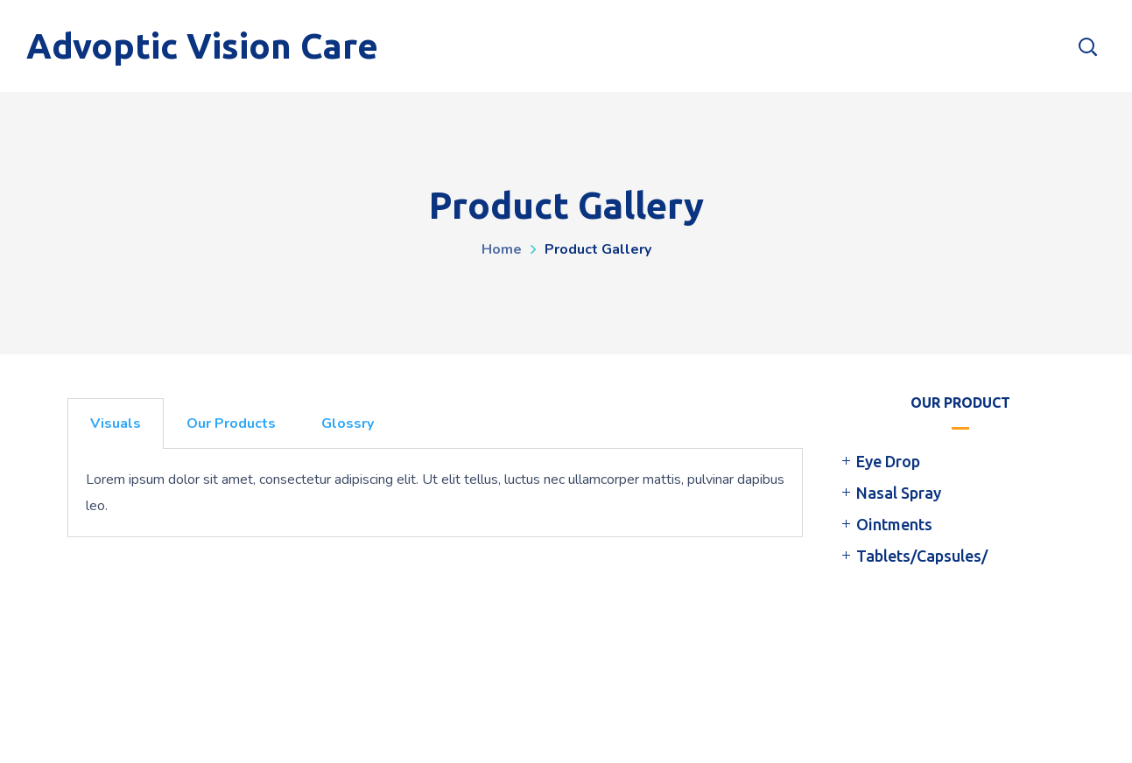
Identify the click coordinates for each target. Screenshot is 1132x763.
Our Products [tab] (231, 423)
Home (502, 249)
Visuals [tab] (115, 423)
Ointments (894, 524)
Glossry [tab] (347, 423)
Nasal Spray (898, 492)
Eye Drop (888, 461)
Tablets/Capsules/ (922, 555)
